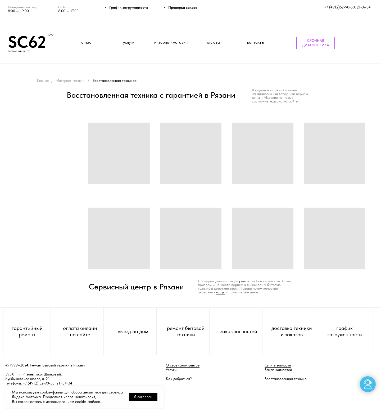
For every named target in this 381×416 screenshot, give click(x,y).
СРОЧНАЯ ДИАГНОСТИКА (315, 42)
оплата (213, 42)
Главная (43, 80)
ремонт (245, 281)
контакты (255, 42)
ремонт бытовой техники (186, 331)
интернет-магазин (171, 42)
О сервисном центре (182, 365)
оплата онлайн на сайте (80, 331)
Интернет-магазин (70, 80)
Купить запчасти (278, 365)
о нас (86, 42)
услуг (220, 292)
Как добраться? (179, 379)
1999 (50, 35)
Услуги (171, 370)
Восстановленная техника (286, 379)
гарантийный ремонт (27, 331)
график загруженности (344, 331)
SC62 (27, 42)
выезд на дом (133, 331)
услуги (128, 42)
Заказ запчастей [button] (278, 370)
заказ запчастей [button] (238, 331)
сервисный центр (19, 51)
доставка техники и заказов (291, 331)
